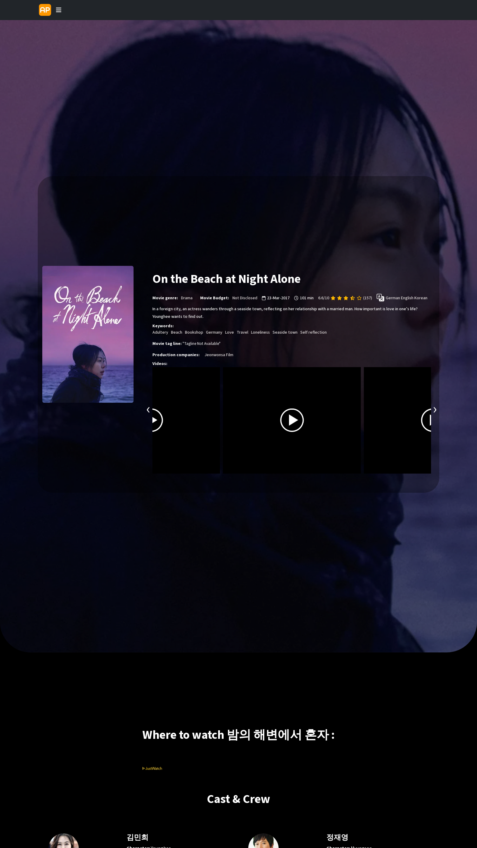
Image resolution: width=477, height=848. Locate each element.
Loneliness (260, 332)
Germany (214, 332)
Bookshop (194, 332)
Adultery (160, 332)
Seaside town (285, 332)
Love (229, 332)
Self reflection (313, 332)
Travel (242, 332)
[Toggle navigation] (58, 10)
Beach (176, 332)
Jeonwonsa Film (218, 355)
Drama (187, 298)
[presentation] (148, 409)
